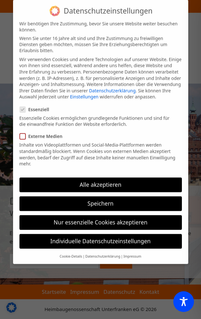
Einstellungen (84, 92)
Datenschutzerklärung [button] (102, 251)
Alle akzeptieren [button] (100, 179)
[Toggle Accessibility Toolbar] (184, 302)
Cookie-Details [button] (71, 251)
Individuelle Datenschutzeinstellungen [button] (100, 236)
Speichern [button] (101, 198)
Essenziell (36, 104)
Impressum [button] (132, 251)
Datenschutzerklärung (112, 85)
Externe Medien (43, 131)
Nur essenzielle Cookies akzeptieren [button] (100, 217)
